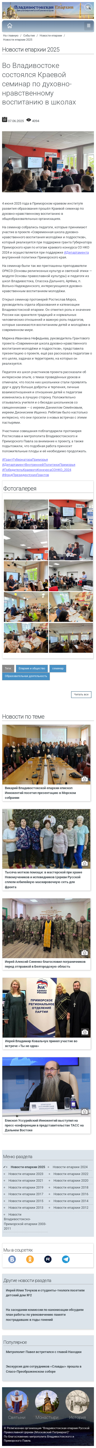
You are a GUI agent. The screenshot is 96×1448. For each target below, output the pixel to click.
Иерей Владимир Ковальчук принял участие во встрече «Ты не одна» (41, 1043)
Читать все (81, 694)
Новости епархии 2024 (70, 1167)
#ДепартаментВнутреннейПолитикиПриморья (38, 465)
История (77, 1417)
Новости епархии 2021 (25, 1180)
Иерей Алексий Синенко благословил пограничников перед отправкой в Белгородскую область (45, 964)
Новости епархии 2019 (25, 1187)
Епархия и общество (32, 668)
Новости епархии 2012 (71, 1207)
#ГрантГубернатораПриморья (25, 459)
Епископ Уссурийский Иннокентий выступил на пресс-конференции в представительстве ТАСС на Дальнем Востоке (44, 1125)
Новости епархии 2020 (71, 1180)
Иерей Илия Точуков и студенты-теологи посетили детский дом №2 (45, 1292)
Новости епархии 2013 (25, 1207)
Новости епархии (51, 35)
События (29, 35)
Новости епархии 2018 (71, 1187)
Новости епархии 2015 (25, 1201)
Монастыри (47, 1417)
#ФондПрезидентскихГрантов (25, 475)
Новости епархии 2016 (71, 1194)
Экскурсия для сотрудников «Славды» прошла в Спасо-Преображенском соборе (43, 1368)
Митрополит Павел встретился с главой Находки (43, 1352)
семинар (57, 668)
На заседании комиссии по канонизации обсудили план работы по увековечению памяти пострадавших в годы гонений (44, 1314)
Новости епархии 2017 (25, 1194)
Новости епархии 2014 (71, 1201)
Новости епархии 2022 (71, 1174)
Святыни (16, 1417)
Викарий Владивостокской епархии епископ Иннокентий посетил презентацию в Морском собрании (40, 793)
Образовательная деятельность (26, 676)
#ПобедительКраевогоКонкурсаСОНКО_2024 (36, 470)
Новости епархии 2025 (17, 39)
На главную (10, 35)
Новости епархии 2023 (25, 1174)
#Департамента (76, 252)
